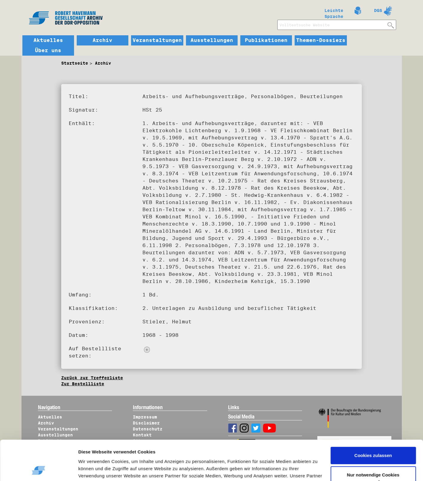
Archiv (102, 40)
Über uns (48, 51)
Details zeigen (99, 469)
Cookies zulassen (373, 418)
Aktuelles (48, 40)
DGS (378, 10)
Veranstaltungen (157, 40)
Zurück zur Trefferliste (92, 377)
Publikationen (266, 40)
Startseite (74, 63)
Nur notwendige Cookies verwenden (373, 441)
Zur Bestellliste (82, 383)
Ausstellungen (211, 40)
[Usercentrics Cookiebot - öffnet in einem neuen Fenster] (39, 469)
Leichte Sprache (333, 12)
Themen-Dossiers (320, 40)
